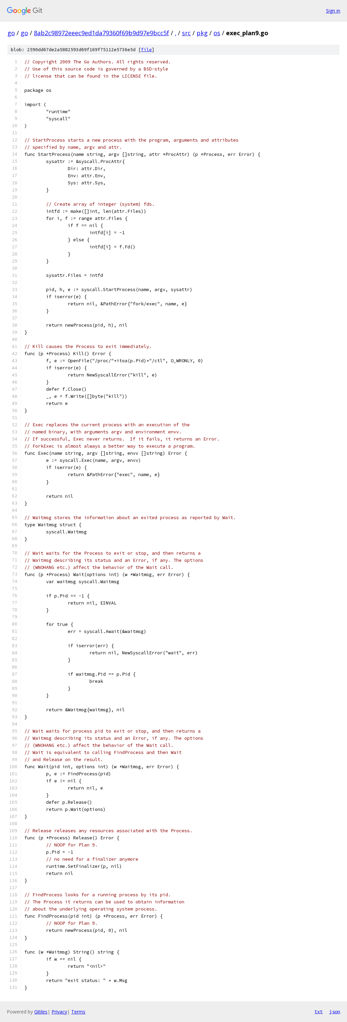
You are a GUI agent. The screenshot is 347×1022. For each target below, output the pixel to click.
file (146, 50)
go (11, 33)
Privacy (59, 1011)
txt (318, 1011)
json (334, 1011)
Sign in (333, 10)
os (216, 33)
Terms (78, 1011)
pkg (202, 33)
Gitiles (40, 1011)
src (186, 33)
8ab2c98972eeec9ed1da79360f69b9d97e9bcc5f (101, 33)
